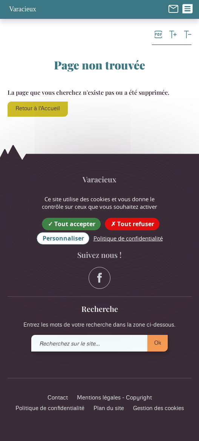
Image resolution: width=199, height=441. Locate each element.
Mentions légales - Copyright (114, 398)
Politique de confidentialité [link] (128, 238)
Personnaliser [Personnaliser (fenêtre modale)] (63, 238)
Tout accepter (71, 224)
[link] (173, 8)
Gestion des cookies (158, 408)
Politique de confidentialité (49, 408)
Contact (57, 398)
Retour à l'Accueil (37, 108)
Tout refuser (132, 224)
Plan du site (108, 408)
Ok (157, 343)
